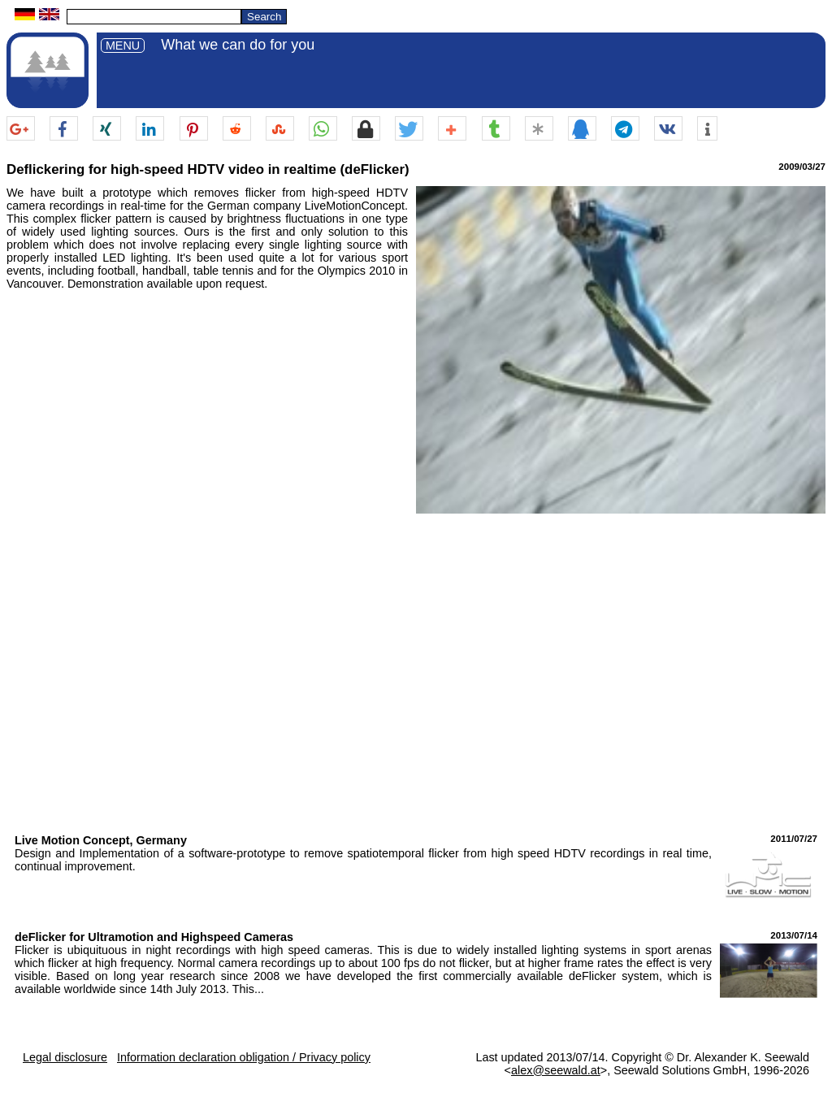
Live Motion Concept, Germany (101, 840)
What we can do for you (237, 45)
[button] (20, 129)
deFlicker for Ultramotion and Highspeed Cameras (154, 936)
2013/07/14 (793, 935)
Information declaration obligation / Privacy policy (243, 1057)
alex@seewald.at (555, 1070)
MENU (123, 45)
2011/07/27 (793, 839)
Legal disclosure (65, 1057)
